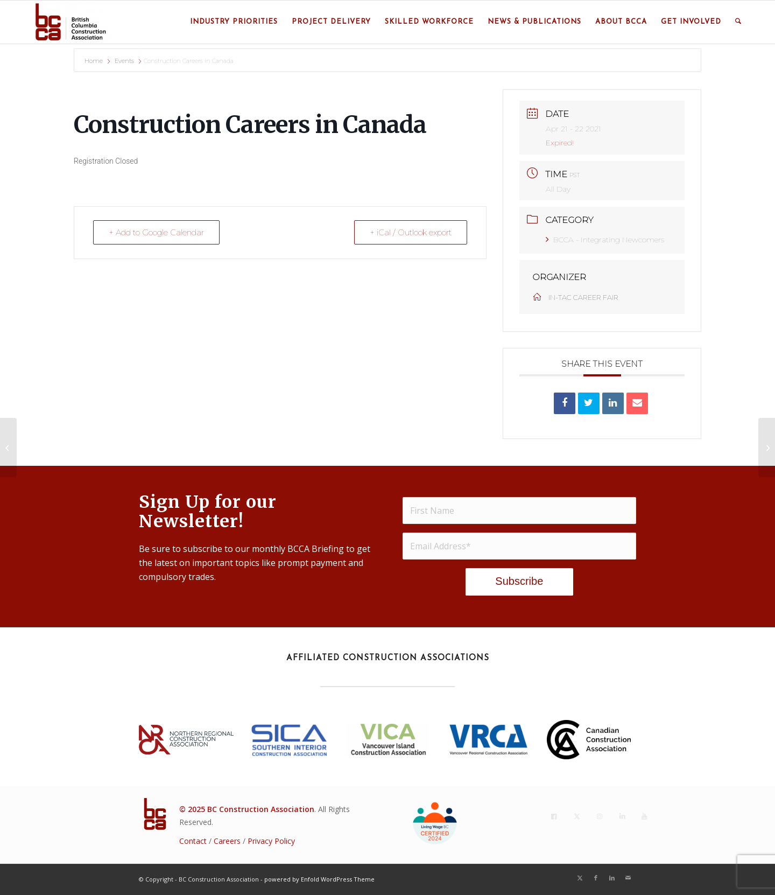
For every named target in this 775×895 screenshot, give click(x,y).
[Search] (738, 22)
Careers (227, 841)
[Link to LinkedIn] (612, 878)
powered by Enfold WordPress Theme (319, 879)
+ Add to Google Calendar (156, 232)
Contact (193, 841)
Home (94, 61)
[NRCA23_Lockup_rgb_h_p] (186, 739)
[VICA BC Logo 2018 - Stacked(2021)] (387, 739)
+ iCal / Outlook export (411, 232)
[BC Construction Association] (70, 22)
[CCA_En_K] (589, 739)
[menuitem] (234, 22)
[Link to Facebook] (596, 878)
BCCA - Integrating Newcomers (605, 239)
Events (124, 61)
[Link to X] (580, 878)
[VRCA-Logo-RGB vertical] (488, 739)
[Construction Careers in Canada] (8, 447)
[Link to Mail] (628, 878)
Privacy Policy (271, 841)
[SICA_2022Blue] (289, 739)
